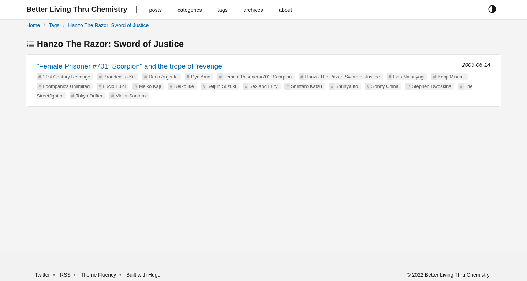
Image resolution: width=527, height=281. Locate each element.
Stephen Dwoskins (431, 86)
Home (33, 25)
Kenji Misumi (451, 77)
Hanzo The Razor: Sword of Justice (108, 25)
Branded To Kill (119, 77)
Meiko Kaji (150, 86)
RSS (65, 275)
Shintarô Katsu (306, 86)
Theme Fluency (99, 275)
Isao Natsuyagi (409, 77)
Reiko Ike (184, 86)
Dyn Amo (200, 77)
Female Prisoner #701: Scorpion (258, 77)
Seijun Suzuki (221, 86)
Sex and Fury (263, 86)
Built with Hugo (143, 275)
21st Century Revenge (66, 77)
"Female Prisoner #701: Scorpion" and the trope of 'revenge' (130, 66)
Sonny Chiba (385, 86)
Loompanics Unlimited (66, 86)
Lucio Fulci (114, 86)
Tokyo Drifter (89, 96)
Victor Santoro (131, 96)
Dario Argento (163, 77)
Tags (54, 25)
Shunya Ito (346, 86)
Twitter (42, 275)
